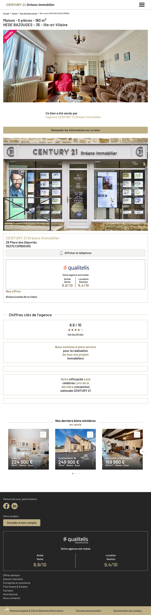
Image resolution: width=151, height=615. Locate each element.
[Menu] (142, 4)
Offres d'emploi (11, 575)
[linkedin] (14, 506)
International (10, 594)
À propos (8, 590)
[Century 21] (30, 5)
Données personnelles (88, 610)
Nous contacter (11, 597)
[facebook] (6, 506)
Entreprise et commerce (16, 582)
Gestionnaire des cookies (128, 610)
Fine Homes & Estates (15, 586)
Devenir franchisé (13, 578)
